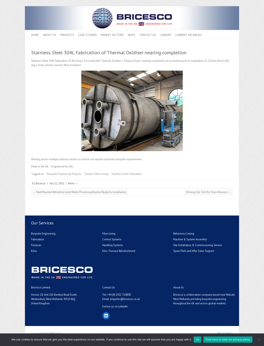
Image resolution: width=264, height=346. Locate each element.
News (131, 35)
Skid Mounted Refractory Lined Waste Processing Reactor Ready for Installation (79, 192)
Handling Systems (112, 245)
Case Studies (87, 35)
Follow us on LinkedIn (115, 306)
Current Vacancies (188, 35)
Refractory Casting (183, 233)
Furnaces (36, 245)
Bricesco (41, 183)
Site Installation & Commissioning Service (197, 245)
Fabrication (37, 239)
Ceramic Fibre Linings (96, 174)
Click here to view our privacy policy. (227, 339)
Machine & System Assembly (190, 239)
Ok (197, 339)
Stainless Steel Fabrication (127, 174)
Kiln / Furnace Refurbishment (118, 251)
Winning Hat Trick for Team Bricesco (208, 192)
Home (35, 35)
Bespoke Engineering (43, 233)
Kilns (34, 251)
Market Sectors (112, 35)
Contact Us (147, 35)
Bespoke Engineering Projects (64, 174)
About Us (49, 35)
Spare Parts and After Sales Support (193, 251)
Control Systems (111, 239)
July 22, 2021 (57, 183)
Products (67, 35)
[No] (259, 340)
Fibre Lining (108, 233)
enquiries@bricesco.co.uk (125, 299)
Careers (165, 35)
